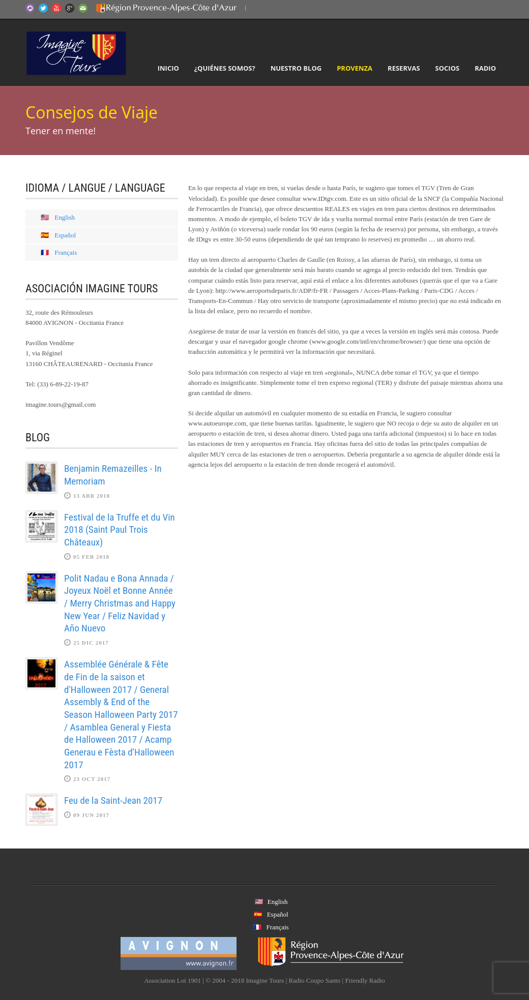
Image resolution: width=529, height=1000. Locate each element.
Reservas (404, 68)
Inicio (168, 68)
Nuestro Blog (296, 68)
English (64, 217)
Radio (485, 68)
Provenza (354, 68)
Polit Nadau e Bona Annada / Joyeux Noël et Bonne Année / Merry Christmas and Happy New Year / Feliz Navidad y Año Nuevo (119, 603)
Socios (447, 68)
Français (65, 252)
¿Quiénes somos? (224, 68)
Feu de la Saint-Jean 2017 (113, 800)
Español (65, 235)
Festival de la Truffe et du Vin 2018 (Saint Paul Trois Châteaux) (119, 529)
